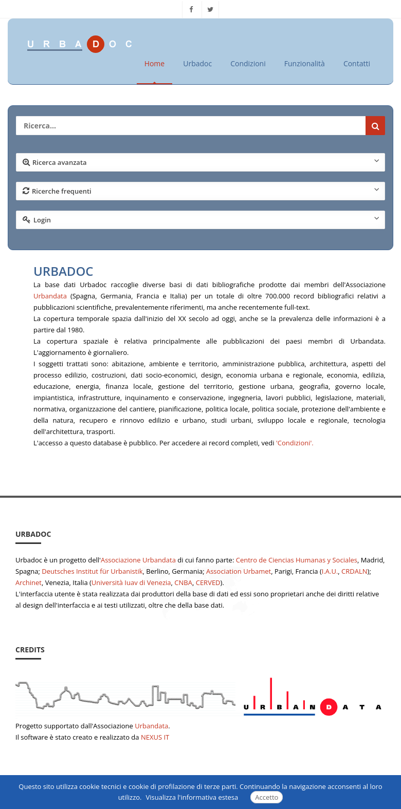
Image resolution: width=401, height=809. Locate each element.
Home (154, 63)
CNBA (183, 582)
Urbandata (50, 295)
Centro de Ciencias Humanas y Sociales (296, 560)
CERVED (208, 582)
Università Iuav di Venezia (131, 582)
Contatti (356, 63)
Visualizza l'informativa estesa (192, 797)
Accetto (266, 797)
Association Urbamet (238, 571)
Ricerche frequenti (201, 190)
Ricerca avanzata (201, 162)
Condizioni (248, 63)
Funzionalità (304, 63)
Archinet (28, 582)
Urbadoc (197, 63)
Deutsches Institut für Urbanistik (92, 571)
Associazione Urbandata (138, 560)
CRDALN (354, 571)
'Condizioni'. (295, 442)
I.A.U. (330, 571)
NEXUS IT (155, 737)
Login (201, 219)
